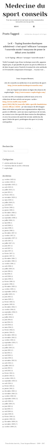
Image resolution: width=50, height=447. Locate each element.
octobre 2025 (9, 179)
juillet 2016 (8, 269)
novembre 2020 (9, 197)
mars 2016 (7, 279)
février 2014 (8, 330)
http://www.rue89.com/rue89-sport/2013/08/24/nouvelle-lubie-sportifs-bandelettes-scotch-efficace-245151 (25, 104)
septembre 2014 (9, 312)
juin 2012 (7, 368)
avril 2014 (7, 325)
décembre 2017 (9, 233)
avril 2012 (7, 370)
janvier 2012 (8, 376)
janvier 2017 (8, 256)
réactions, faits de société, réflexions (16, 166)
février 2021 (8, 195)
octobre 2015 (8, 289)
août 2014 (7, 314)
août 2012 (7, 363)
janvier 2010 (8, 419)
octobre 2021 (8, 182)
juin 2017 (7, 246)
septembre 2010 (9, 398)
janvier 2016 (8, 284)
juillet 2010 (8, 404)
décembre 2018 (9, 213)
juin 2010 (7, 406)
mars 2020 (7, 200)
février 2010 (8, 416)
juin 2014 (7, 320)
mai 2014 (7, 322)
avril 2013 (7, 355)
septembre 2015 (9, 291)
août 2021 (7, 187)
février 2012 (8, 373)
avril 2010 (7, 411)
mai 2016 (7, 274)
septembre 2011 (9, 381)
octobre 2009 (9, 427)
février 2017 (8, 253)
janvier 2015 (8, 304)
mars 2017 (7, 251)
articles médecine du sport (13, 163)
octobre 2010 (8, 396)
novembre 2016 (9, 261)
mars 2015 (7, 299)
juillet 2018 (8, 220)
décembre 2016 (9, 258)
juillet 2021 (8, 190)
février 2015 (8, 302)
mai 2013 (7, 353)
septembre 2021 (9, 184)
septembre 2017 (9, 238)
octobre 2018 (8, 215)
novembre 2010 (9, 393)
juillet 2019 (8, 202)
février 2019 (8, 207)
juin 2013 (7, 350)
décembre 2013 (9, 335)
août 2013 (7, 345)
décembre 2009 (9, 421)
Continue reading (25, 128)
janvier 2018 (8, 230)
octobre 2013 (8, 340)
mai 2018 (7, 223)
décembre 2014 (9, 307)
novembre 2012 (9, 360)
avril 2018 (7, 225)
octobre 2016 (8, 263)
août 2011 (7, 383)
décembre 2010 (9, 391)
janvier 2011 (8, 388)
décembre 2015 (9, 286)
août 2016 (7, 266)
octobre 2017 (8, 235)
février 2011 (8, 386)
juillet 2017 (8, 243)
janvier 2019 (8, 210)
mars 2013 (7, 358)
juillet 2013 (8, 348)
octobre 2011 (8, 378)
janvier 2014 (8, 332)
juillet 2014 (8, 317)
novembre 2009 (9, 424)
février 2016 (8, 281)
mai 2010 (7, 409)
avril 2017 (7, 248)
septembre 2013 (9, 342)
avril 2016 (7, 276)
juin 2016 (7, 271)
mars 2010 (7, 414)
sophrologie (8, 168)
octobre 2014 (8, 309)
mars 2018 (7, 228)
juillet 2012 (8, 365)
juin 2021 (7, 192)
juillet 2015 (8, 294)
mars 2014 (7, 327)
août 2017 (7, 241)
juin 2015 (7, 297)
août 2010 (7, 401)
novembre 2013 (9, 337)
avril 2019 (7, 205)
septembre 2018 (9, 218)
